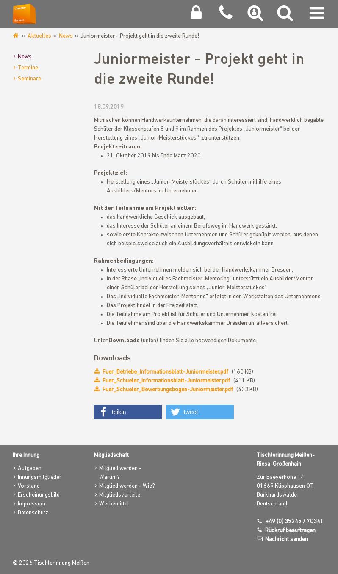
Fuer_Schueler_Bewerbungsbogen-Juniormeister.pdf (168, 390)
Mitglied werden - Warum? (120, 473)
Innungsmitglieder (39, 477)
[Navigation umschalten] (316, 15)
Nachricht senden (286, 539)
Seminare (29, 79)
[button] (128, 412)
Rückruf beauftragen (290, 530)
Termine (28, 68)
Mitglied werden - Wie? (127, 486)
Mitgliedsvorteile (119, 495)
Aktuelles (39, 36)
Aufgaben (30, 468)
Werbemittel (114, 504)
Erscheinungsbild (39, 495)
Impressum (31, 504)
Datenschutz (33, 513)
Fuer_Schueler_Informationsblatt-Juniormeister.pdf (166, 381)
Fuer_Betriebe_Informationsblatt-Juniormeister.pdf (165, 372)
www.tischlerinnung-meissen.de (16, 36)
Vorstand (29, 486)
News (66, 36)
